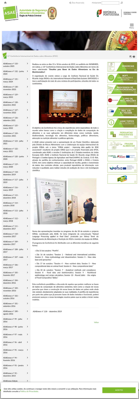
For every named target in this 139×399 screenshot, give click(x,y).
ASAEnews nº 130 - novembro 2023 (11, 88)
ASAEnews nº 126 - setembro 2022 (11, 119)
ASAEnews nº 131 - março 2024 (11, 80)
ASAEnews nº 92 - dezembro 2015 (10, 374)
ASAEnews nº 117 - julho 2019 (13, 181)
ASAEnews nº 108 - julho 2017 (13, 251)
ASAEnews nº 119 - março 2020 (11, 165)
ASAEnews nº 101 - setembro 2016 (11, 305)
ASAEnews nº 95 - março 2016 (13, 351)
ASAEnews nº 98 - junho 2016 (13, 328)
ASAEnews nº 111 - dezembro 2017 (11, 227)
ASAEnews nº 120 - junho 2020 (13, 158)
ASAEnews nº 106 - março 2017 (11, 266)
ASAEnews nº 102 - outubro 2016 (11, 297)
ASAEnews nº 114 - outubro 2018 (11, 204)
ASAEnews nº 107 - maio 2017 (13, 258)
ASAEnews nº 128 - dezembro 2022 (11, 104)
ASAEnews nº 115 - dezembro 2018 (11, 196)
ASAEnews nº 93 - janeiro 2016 (13, 367)
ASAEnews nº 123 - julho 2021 (13, 142)
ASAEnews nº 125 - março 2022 (11, 127)
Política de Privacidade (29, 391)
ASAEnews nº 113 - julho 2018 (13, 212)
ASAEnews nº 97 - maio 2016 (12, 336)
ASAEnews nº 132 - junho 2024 (13, 73)
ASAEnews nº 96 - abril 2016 (12, 343)
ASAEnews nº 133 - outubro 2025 (11, 65)
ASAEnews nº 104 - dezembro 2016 (11, 282)
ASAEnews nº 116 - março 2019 (11, 189)
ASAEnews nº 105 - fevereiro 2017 (11, 274)
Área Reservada (76, 3)
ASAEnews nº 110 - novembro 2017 (11, 235)
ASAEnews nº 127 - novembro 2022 (11, 111)
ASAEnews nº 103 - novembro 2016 (11, 289)
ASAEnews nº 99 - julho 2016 (12, 320)
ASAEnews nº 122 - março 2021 (11, 150)
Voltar (96, 322)
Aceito (119, 390)
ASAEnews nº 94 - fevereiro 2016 (10, 359)
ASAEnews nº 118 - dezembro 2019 (11, 173)
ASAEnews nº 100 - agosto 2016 (11, 313)
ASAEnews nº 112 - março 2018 (11, 220)
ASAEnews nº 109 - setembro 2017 (11, 243)
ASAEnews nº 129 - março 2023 (11, 96)
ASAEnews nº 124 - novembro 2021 (11, 134)
